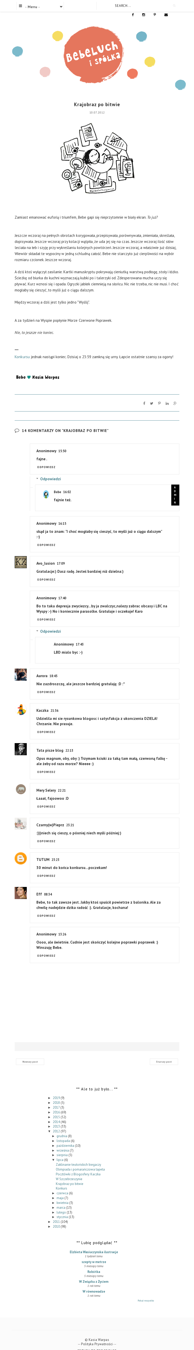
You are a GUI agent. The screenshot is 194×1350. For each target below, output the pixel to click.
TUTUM (43, 851)
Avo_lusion (45, 555)
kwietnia (63, 1195)
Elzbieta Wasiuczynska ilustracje (94, 1244)
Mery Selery (46, 782)
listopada (64, 1133)
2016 (57, 1104)
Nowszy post (30, 1053)
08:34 (48, 886)
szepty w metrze (94, 1254)
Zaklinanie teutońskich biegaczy (78, 1156)
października (66, 1137)
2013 (57, 1118)
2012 (57, 1123)
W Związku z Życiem (93, 1273)
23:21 (70, 817)
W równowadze (94, 1283)
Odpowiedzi (50, 470)
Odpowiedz (46, 459)
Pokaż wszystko (146, 1292)
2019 (57, 1090)
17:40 (62, 590)
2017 (56, 1099)
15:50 (62, 443)
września (63, 1142)
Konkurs (61, 1180)
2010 (57, 1218)
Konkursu (22, 348)
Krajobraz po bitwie (69, 1175)
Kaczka (42, 702)
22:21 (62, 782)
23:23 (55, 852)
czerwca (63, 1185)
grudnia (62, 1128)
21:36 (54, 702)
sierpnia (62, 1147)
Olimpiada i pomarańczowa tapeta (80, 1161)
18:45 (53, 668)
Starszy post (164, 1053)
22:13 (69, 742)
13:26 (62, 926)
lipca (60, 1152)
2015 (57, 1109)
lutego (62, 1204)
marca (61, 1199)
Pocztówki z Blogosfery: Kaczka (78, 1166)
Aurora (41, 667)
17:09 (61, 555)
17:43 (80, 636)
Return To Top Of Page (97, 1343)
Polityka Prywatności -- (98, 1336)
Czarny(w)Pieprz (50, 816)
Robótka (93, 1264)
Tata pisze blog (49, 742)
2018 (57, 1094)
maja (60, 1190)
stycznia (63, 1209)
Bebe (57, 484)
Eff (39, 886)
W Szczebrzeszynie (69, 1171)
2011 (57, 1213)
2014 (57, 1113)
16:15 (62, 515)
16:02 (67, 484)
